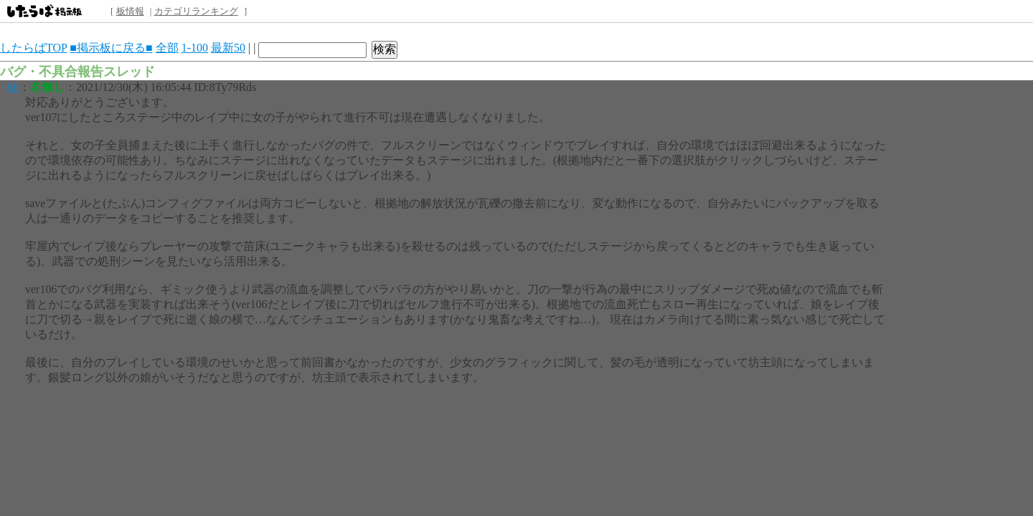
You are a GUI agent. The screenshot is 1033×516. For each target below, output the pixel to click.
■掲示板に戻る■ (111, 48)
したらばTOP (33, 48)
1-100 (194, 48)
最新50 (228, 48)
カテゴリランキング (196, 11)
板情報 (130, 11)
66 (13, 87)
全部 (167, 48)
